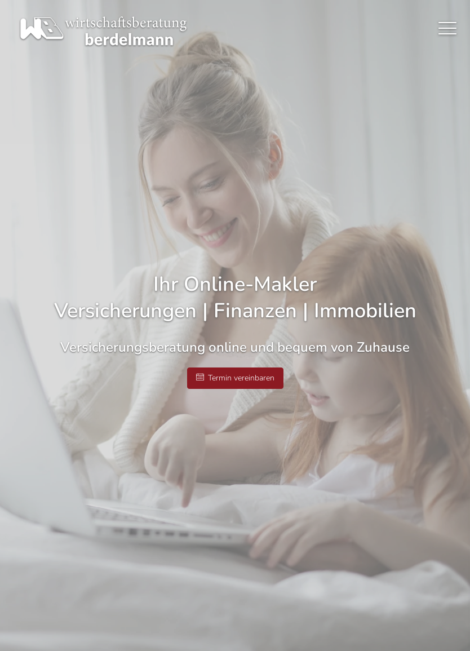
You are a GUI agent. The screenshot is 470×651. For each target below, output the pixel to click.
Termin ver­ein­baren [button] (235, 378)
